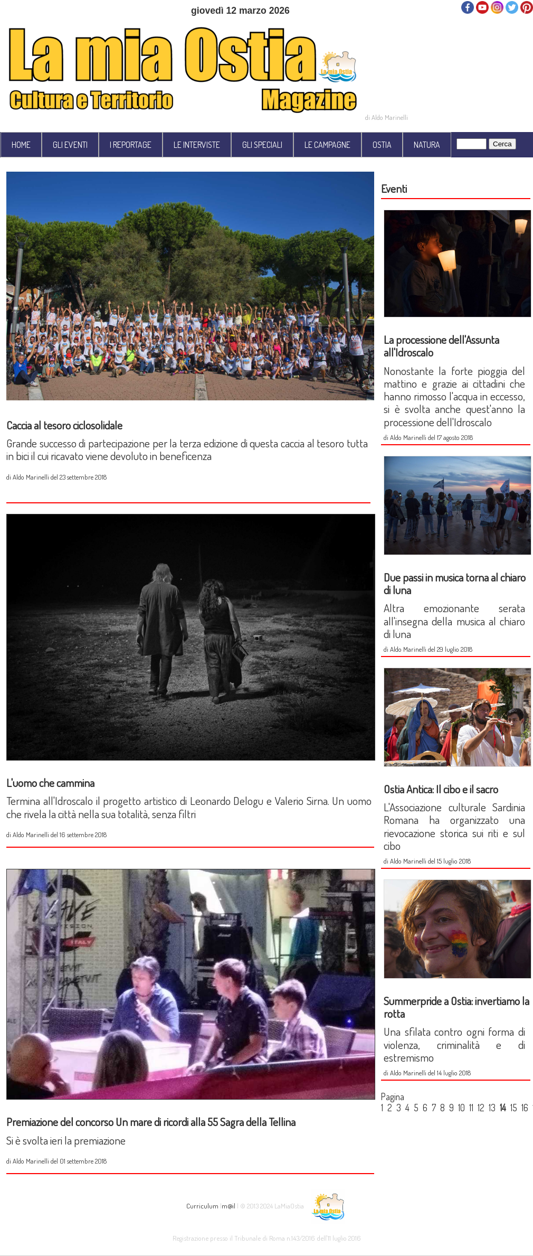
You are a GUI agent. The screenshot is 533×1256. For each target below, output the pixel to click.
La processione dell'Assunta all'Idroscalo (441, 345)
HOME (21, 144)
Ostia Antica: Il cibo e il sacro (441, 789)
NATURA (427, 144)
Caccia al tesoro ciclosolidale (64, 425)
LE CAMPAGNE (327, 144)
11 (471, 1107)
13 (492, 1107)
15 (513, 1107)
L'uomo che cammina (50, 782)
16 (524, 1107)
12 (481, 1107)
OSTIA (382, 144)
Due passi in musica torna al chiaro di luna (455, 583)
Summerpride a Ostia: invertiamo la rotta (456, 1006)
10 (461, 1107)
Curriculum (202, 1205)
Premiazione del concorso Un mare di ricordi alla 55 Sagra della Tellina (151, 1121)
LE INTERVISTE (197, 144)
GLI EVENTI (70, 144)
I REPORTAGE (130, 144)
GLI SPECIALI (262, 144)
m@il (228, 1205)
